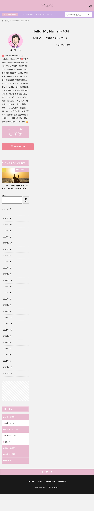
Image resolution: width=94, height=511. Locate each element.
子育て (34, 14)
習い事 (8, 457)
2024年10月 (8, 228)
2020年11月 (8, 387)
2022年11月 (8, 288)
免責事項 (62, 499)
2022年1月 (7, 321)
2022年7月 (7, 301)
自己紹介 (8, 477)
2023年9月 (7, 255)
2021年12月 (8, 327)
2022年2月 (7, 314)
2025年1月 (7, 222)
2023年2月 (7, 274)
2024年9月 (7, 235)
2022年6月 (7, 307)
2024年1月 (7, 241)
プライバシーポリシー (46, 499)
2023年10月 (8, 248)
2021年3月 (7, 360)
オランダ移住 (24, 14)
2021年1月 (7, 374)
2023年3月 (7, 268)
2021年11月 (8, 334)
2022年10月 (8, 294)
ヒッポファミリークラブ (48, 14)
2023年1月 (7, 281)
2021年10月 (8, 340)
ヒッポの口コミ (23, 169)
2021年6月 (7, 347)
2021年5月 (7, 354)
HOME (6, 21)
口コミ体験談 (10, 464)
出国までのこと (11, 438)
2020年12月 (8, 380)
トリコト (55, 504)
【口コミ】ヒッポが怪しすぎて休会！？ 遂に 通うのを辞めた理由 (15, 188)
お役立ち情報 (10, 470)
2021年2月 (7, 367)
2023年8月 (7, 261)
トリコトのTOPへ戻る (62, 45)
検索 (4, 199)
